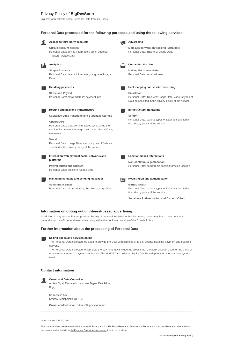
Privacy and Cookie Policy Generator (110, 326)
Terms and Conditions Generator (159, 326)
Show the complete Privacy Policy (176, 335)
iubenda (181, 326)
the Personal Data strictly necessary (89, 330)
